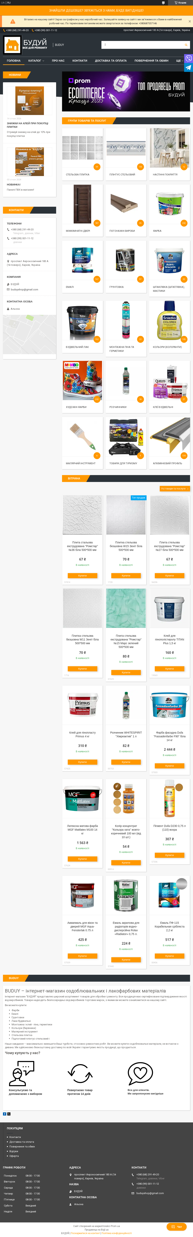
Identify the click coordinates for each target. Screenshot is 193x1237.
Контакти (79, 60)
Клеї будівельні (163, 407)
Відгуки (13, 1151)
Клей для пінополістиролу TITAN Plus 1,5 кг (169, 639)
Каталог (34, 60)
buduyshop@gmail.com (24, 289)
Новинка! (13, 184)
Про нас (58, 60)
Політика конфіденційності (117, 1233)
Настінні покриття (165, 174)
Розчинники (117, 407)
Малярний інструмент (81, 463)
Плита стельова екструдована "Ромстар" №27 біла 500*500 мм (169, 546)
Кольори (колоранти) (167, 347)
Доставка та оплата (111, 60)
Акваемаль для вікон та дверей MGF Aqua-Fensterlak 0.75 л (82, 926)
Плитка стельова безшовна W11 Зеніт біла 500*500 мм (82, 639)
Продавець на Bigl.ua (97, 1229)
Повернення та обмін (151, 60)
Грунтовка (116, 286)
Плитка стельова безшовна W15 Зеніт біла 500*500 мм (126, 546)
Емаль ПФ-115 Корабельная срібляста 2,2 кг (169, 926)
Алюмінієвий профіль (167, 463)
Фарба (157, 230)
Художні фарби (76, 407)
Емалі (70, 286)
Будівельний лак (77, 347)
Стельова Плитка (77, 174)
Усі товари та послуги (173, 488)
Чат (176, 1227)
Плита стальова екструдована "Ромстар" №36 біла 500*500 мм (82, 546)
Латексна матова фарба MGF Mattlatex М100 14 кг (82, 829)
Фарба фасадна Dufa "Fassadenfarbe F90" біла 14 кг (170, 736)
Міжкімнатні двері (78, 230)
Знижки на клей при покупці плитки (27, 125)
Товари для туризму (123, 463)
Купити (82, 575)
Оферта (14, 1156)
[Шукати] (186, 45)
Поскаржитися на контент (85, 1233)
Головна (13, 60)
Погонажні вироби (122, 230)
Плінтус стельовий (122, 174)
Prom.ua (115, 1226)
